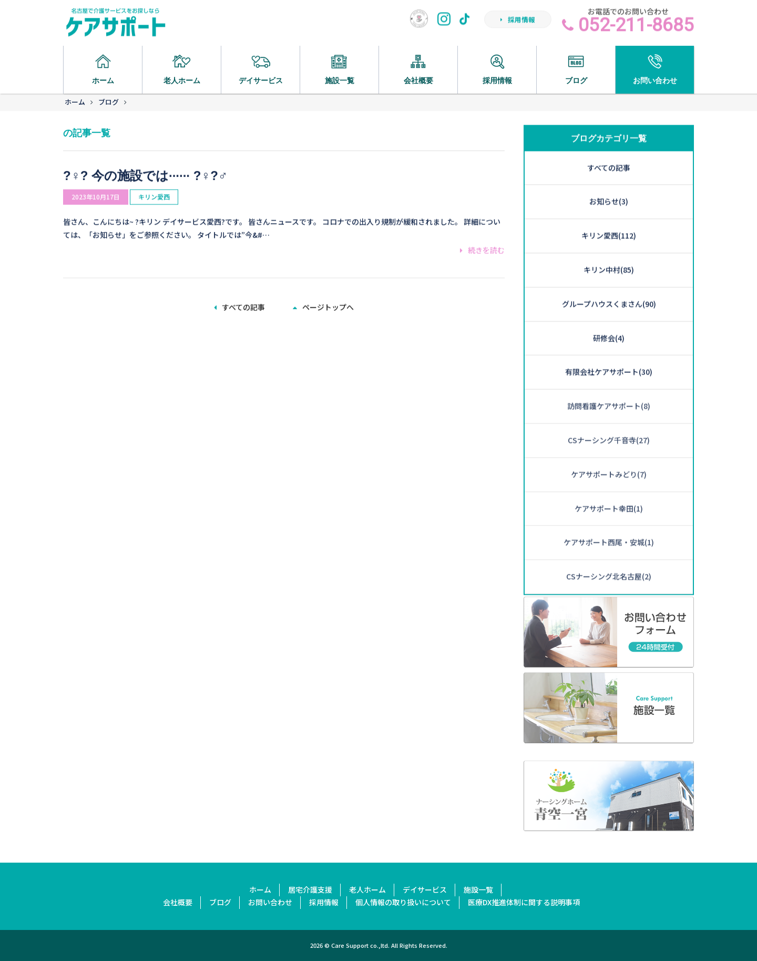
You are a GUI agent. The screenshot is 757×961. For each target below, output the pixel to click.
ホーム (75, 102)
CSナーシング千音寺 (609, 393)
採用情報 (517, 23)
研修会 (609, 291)
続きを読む (482, 237)
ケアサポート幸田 (609, 461)
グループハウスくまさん (609, 256)
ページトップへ (323, 305)
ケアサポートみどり (609, 427)
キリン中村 (609, 222)
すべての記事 (239, 305)
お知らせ (608, 154)
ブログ (108, 102)
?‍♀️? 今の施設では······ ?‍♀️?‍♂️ (145, 162)
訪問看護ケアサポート (608, 358)
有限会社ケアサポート (608, 325)
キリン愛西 (154, 183)
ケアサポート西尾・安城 (609, 495)
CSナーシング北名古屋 (608, 529)
